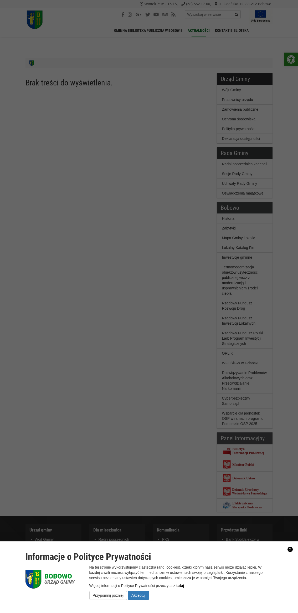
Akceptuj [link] (138, 595)
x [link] (290, 549)
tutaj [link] (180, 586)
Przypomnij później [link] (108, 595)
